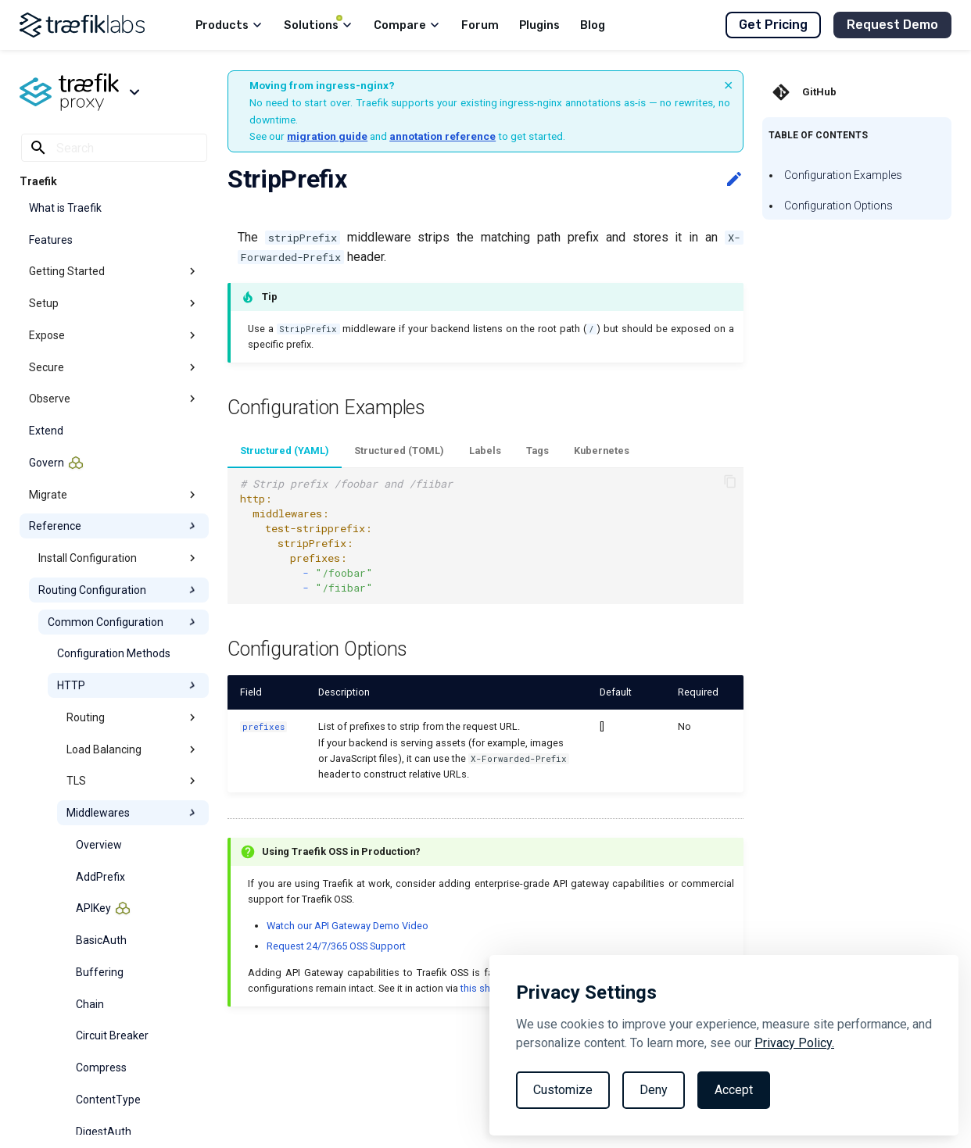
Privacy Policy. (794, 1042)
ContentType (108, 1099)
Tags (537, 450)
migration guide (327, 136)
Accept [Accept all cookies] (734, 1089)
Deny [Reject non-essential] (654, 1089)
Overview (99, 845)
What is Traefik (65, 208)
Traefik (38, 181)
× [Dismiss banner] (728, 85)
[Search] (114, 148)
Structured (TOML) (399, 450)
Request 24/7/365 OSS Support (336, 946)
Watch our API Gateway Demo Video (347, 926)
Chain (90, 1004)
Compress (101, 1067)
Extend (46, 430)
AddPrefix (100, 877)
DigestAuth (103, 1131)
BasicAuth (101, 940)
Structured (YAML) (284, 450)
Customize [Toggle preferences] (563, 1089)
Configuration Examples (843, 175)
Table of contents (818, 135)
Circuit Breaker (112, 1035)
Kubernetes (601, 450)
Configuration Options (838, 205)
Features (51, 240)
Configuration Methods (113, 653)
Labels (485, 450)
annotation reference (442, 136)
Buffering (100, 972)
